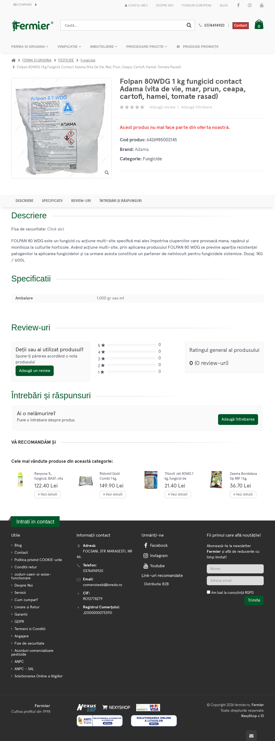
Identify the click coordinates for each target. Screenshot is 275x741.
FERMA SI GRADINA (28, 47)
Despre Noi (164, 5)
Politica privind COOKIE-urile (38, 560)
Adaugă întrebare (196, 107)
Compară (24, 5)
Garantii (21, 614)
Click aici (55, 229)
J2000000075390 (97, 613)
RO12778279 (93, 599)
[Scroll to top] (251, 735)
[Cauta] (189, 25)
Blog (224, 5)
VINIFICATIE (67, 47)
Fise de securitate (29, 643)
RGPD (249, 593)
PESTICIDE (66, 60)
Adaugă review (162, 107)
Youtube (153, 566)
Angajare (22, 636)
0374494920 (214, 25)
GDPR (19, 622)
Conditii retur (26, 567)
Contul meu (136, 5)
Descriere (24, 201)
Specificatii (52, 201)
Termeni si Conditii (30, 629)
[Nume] (235, 568)
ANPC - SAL (24, 669)
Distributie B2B (156, 584)
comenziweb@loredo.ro (102, 585)
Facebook (155, 546)
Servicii (20, 593)
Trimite (254, 600)
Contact (240, 25)
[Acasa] (13, 60)
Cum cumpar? (26, 600)
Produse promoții (197, 47)
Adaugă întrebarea (238, 419)
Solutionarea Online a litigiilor (39, 676)
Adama (142, 149)
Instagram (155, 556)
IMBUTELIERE (102, 47)
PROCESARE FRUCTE (145, 47)
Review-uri (81, 201)
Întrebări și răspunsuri (121, 201)
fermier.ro (242, 705)
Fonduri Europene (197, 5)
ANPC (19, 662)
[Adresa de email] (235, 580)
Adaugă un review (34, 371)
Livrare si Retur (27, 607)
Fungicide (88, 60)
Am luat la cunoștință (232, 593)
